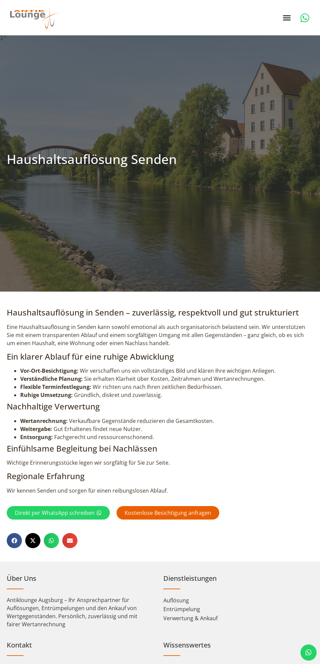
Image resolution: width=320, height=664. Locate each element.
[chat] (308, 652)
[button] (287, 17)
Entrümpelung (181, 618)
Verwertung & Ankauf (190, 627)
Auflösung (176, 609)
